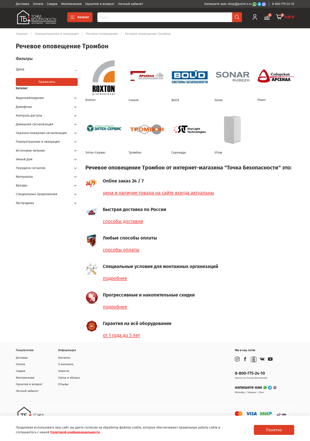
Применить (46, 82)
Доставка (22, 4)
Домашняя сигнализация (34, 124)
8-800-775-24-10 (283, 4)
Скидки (52, 4)
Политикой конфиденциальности (75, 432)
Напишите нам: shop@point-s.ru (228, 4)
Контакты (64, 357)
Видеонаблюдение (30, 98)
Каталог (80, 17)
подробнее (115, 278)
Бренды (21, 185)
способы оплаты (121, 250)
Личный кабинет (130, 4)
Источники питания (30, 150)
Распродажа (25, 203)
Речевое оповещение (102, 34)
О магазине (66, 364)
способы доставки (123, 221)
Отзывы (63, 384)
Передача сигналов (30, 168)
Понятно (274, 430)
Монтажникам (71, 4)
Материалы (24, 177)
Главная (22, 34)
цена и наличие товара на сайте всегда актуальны (158, 193)
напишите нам (249, 387)
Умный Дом (24, 159)
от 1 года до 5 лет (121, 335)
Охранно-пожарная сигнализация (41, 133)
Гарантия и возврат (99, 4)
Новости (63, 371)
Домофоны (24, 107)
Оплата (38, 4)
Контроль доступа (29, 115)
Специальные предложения (36, 194)
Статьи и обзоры (69, 377)
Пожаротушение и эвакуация (57, 34)
